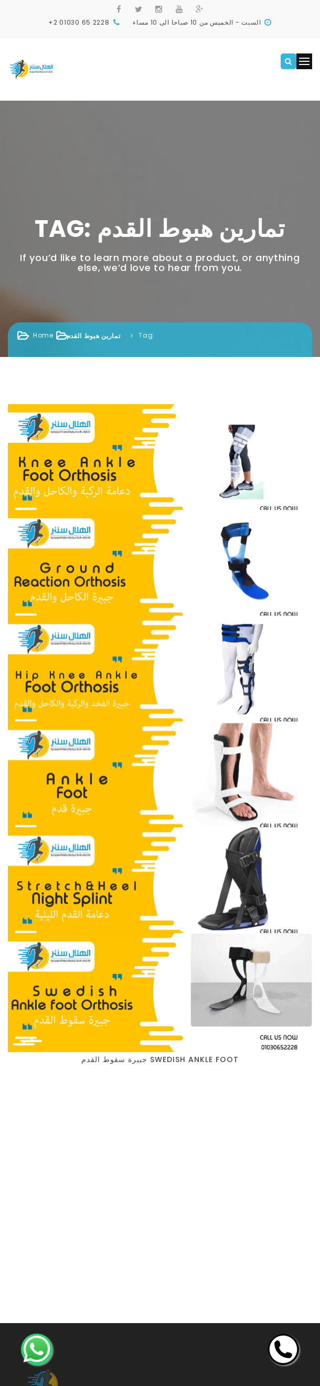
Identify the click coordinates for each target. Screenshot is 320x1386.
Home (43, 335)
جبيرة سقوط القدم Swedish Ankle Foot (160, 708)
